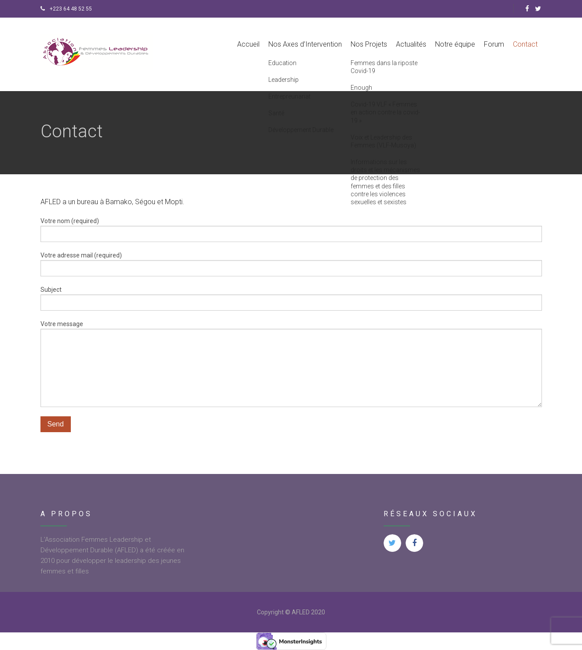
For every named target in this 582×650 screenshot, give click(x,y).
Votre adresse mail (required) (291, 264)
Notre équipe (455, 44)
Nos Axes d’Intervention (305, 44)
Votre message (291, 363)
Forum (494, 44)
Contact (525, 44)
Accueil (248, 44)
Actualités (411, 44)
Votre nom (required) (291, 229)
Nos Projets (369, 44)
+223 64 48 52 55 (66, 9)
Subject (291, 298)
